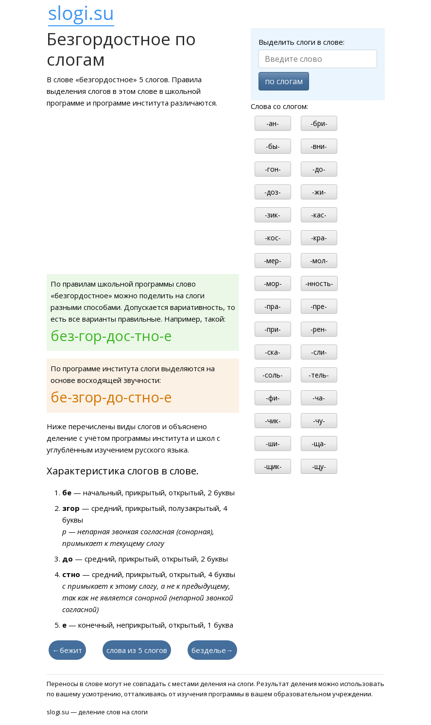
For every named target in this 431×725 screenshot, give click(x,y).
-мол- (319, 260)
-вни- (318, 146)
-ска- (272, 352)
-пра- (272, 306)
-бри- (319, 123)
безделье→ (212, 650)
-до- (319, 169)
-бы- (273, 146)
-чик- (273, 420)
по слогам (284, 81)
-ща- (318, 443)
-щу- (319, 466)
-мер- (272, 260)
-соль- (272, 375)
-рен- (318, 329)
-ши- (273, 443)
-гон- (273, 169)
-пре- (318, 306)
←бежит (67, 650)
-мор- (273, 283)
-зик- (272, 214)
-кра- (319, 237)
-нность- (319, 283)
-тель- (319, 375)
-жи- (319, 192)
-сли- (319, 352)
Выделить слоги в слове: (302, 42)
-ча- (318, 397)
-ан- (272, 123)
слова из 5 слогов (136, 650)
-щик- (273, 466)
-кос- (273, 237)
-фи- (273, 397)
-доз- (272, 192)
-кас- (319, 214)
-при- (272, 329)
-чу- (319, 420)
